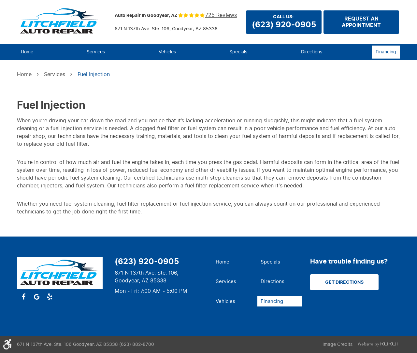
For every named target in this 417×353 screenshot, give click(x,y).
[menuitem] (27, 52)
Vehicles (167, 51)
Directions (311, 51)
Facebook (23, 296)
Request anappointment (361, 22)
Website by (377, 344)
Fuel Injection (94, 74)
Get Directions (344, 282)
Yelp (49, 296)
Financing (386, 51)
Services (96, 51)
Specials (238, 51)
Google (36, 296)
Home (27, 51)
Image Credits (337, 344)
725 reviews (221, 15)
